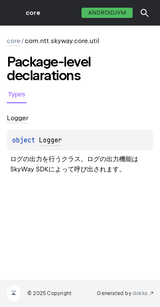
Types (16, 94)
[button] (144, 12)
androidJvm (107, 12)
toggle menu (13, 13)
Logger (50, 140)
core (33, 13)
